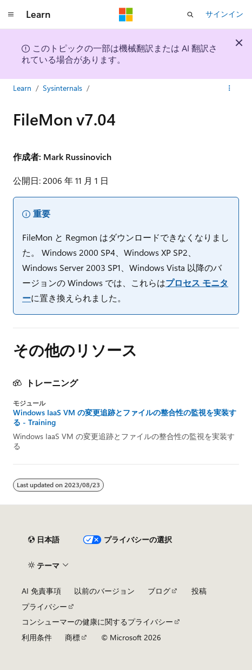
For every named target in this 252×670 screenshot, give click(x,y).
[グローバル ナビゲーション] (11, 14)
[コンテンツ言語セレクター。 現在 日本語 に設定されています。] (44, 539)
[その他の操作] (229, 88)
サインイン (224, 14)
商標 (72, 637)
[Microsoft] (126, 15)
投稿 (199, 591)
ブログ (159, 591)
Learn (22, 88)
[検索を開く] (190, 14)
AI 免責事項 (41, 591)
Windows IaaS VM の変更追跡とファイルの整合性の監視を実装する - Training (124, 417)
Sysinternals (62, 88)
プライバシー (44, 606)
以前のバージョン (104, 591)
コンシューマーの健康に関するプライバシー (97, 621)
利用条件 (37, 637)
